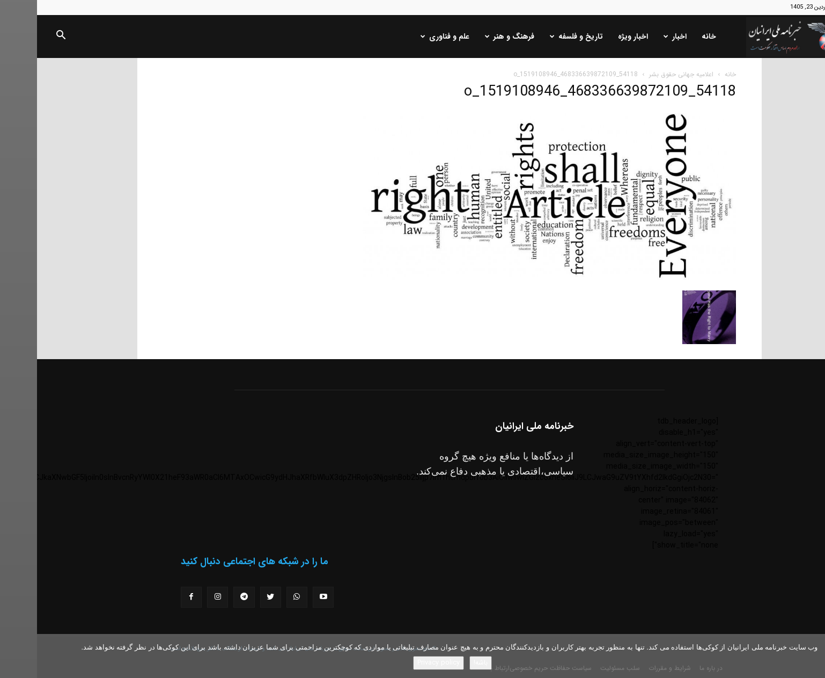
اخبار (638, 36)
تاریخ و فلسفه (539, 36)
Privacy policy (401, 662)
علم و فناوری (408, 36)
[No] (811, 656)
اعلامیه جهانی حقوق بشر (644, 74)
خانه (672, 36)
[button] (23, 37)
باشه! (444, 662)
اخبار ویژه (596, 36)
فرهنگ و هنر (472, 36)
